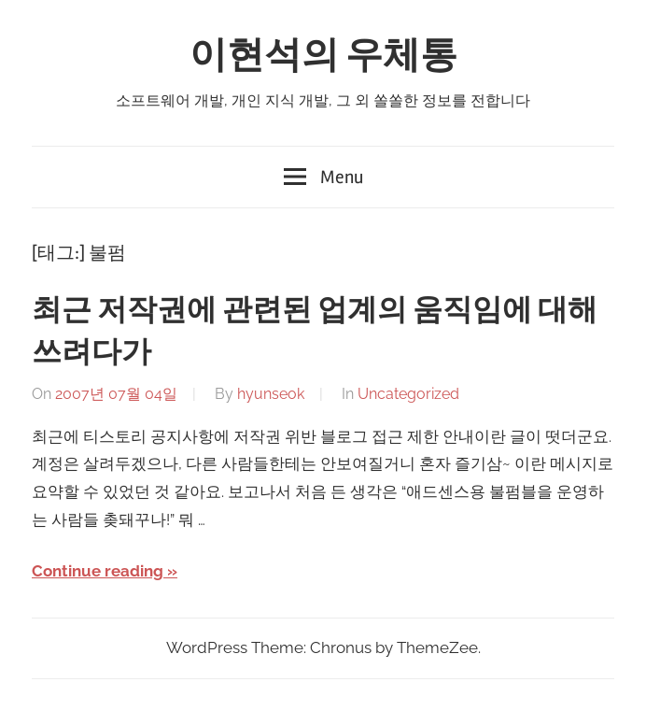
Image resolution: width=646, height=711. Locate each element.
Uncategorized (408, 394)
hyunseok (270, 394)
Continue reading (97, 571)
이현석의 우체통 (323, 55)
